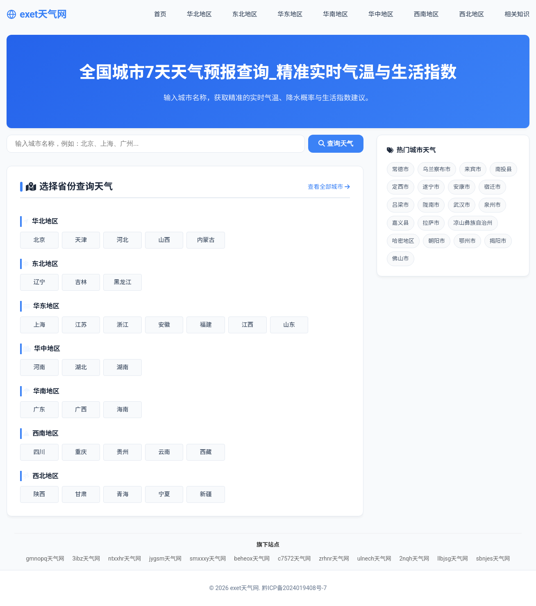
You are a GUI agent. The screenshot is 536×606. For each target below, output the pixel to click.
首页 (160, 14)
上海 (39, 324)
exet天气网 (37, 14)
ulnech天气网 (374, 558)
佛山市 (400, 258)
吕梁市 (400, 204)
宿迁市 (492, 186)
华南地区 (335, 14)
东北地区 (244, 14)
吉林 (81, 282)
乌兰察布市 (437, 169)
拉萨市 (431, 222)
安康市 (461, 186)
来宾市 (473, 169)
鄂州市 (467, 240)
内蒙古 (206, 240)
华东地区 (290, 14)
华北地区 (199, 14)
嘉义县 (400, 222)
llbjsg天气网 (452, 558)
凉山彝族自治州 (472, 222)
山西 (164, 240)
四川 (39, 452)
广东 (39, 409)
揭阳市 (498, 240)
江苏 (81, 324)
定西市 (400, 186)
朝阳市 (436, 240)
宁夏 (164, 494)
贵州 (123, 452)
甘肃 (81, 494)
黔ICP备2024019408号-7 (294, 588)
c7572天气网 (294, 558)
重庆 (81, 452)
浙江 (123, 324)
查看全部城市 (329, 186)
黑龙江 (122, 282)
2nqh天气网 (414, 558)
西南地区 (426, 14)
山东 (289, 324)
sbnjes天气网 (493, 558)
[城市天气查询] (156, 144)
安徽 (164, 324)
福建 (206, 324)
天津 (81, 240)
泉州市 (492, 204)
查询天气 (335, 143)
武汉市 (461, 204)
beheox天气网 (252, 558)
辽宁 (39, 282)
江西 (247, 324)
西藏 (206, 452)
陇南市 (431, 204)
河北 (123, 240)
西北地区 (471, 14)
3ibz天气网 (86, 558)
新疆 (206, 494)
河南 (39, 367)
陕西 (39, 494)
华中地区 (380, 14)
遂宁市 (431, 186)
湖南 (123, 367)
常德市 (400, 169)
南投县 (503, 169)
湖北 (81, 367)
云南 (164, 452)
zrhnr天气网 (334, 558)
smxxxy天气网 (208, 558)
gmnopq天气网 (45, 558)
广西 (81, 409)
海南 (123, 409)
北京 (39, 240)
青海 (123, 494)
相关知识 (516, 14)
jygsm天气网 (165, 558)
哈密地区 (403, 240)
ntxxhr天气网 (124, 558)
